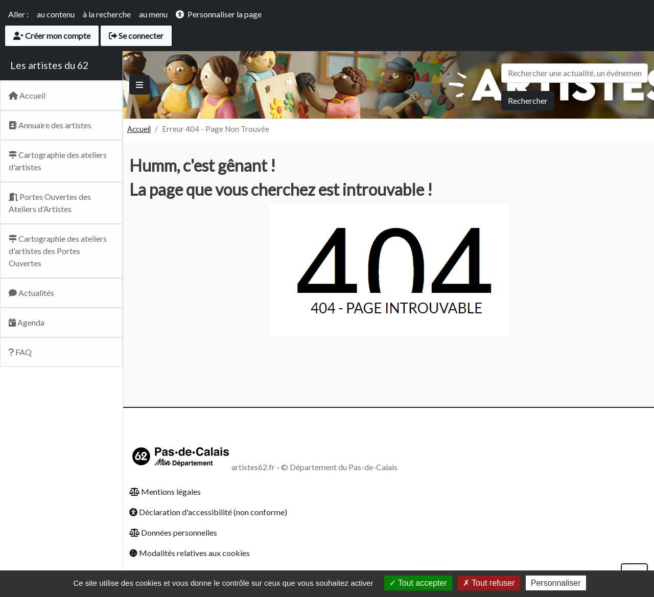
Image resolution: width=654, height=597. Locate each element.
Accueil (139, 128)
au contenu (56, 14)
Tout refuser (489, 583)
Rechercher (528, 100)
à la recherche (107, 14)
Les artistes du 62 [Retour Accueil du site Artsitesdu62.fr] (49, 65)
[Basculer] (139, 85)
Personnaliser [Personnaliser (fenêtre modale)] (556, 583)
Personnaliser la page (225, 14)
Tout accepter (418, 583)
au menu (153, 14)
